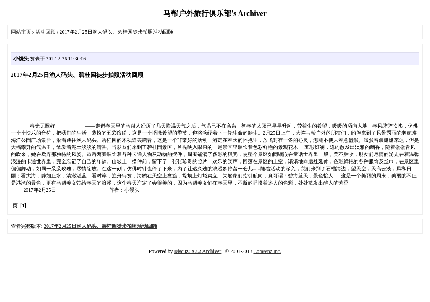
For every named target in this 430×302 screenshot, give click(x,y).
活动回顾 (45, 32)
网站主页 (21, 32)
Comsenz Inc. (267, 251)
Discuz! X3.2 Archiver (198, 251)
